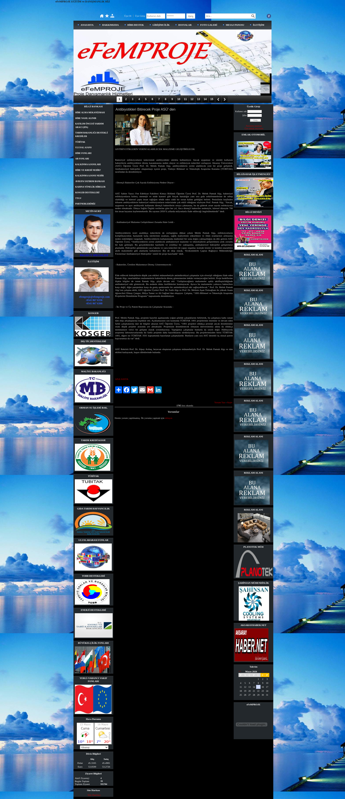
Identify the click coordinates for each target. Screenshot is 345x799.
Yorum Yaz (219, 402)
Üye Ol (127, 16)
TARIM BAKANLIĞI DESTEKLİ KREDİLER (91, 134)
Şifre (244, 115)
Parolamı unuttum (254, 126)
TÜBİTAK (80, 142)
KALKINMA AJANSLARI (88, 164)
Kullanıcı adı (241, 111)
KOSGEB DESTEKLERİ (87, 192)
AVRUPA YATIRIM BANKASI (90, 181)
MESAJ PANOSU (235, 25)
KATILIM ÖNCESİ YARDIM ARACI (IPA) (89, 125)
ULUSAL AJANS (83, 147)
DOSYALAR (185, 25)
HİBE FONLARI (83, 153)
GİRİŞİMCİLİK (161, 25)
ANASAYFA (87, 25)
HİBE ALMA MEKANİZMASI (90, 112)
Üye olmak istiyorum (254, 128)
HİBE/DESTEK (135, 25)
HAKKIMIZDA (110, 25)
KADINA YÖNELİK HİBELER (90, 187)
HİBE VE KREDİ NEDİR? (88, 170)
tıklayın (168, 418)
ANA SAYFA (121, 379)
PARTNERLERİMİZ (85, 203)
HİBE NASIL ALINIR (85, 118)
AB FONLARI (82, 158)
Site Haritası (94, 795)
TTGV (78, 198)
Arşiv (229, 402)
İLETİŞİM (258, 25)
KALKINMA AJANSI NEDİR (89, 175)
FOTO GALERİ (208, 25)
